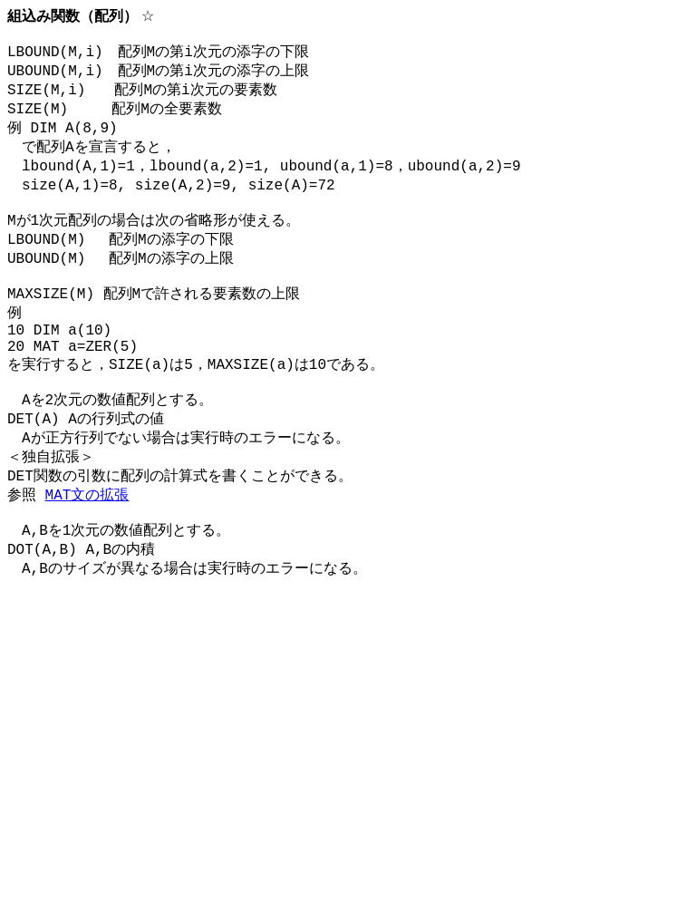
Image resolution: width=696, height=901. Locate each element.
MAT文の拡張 (87, 554)
